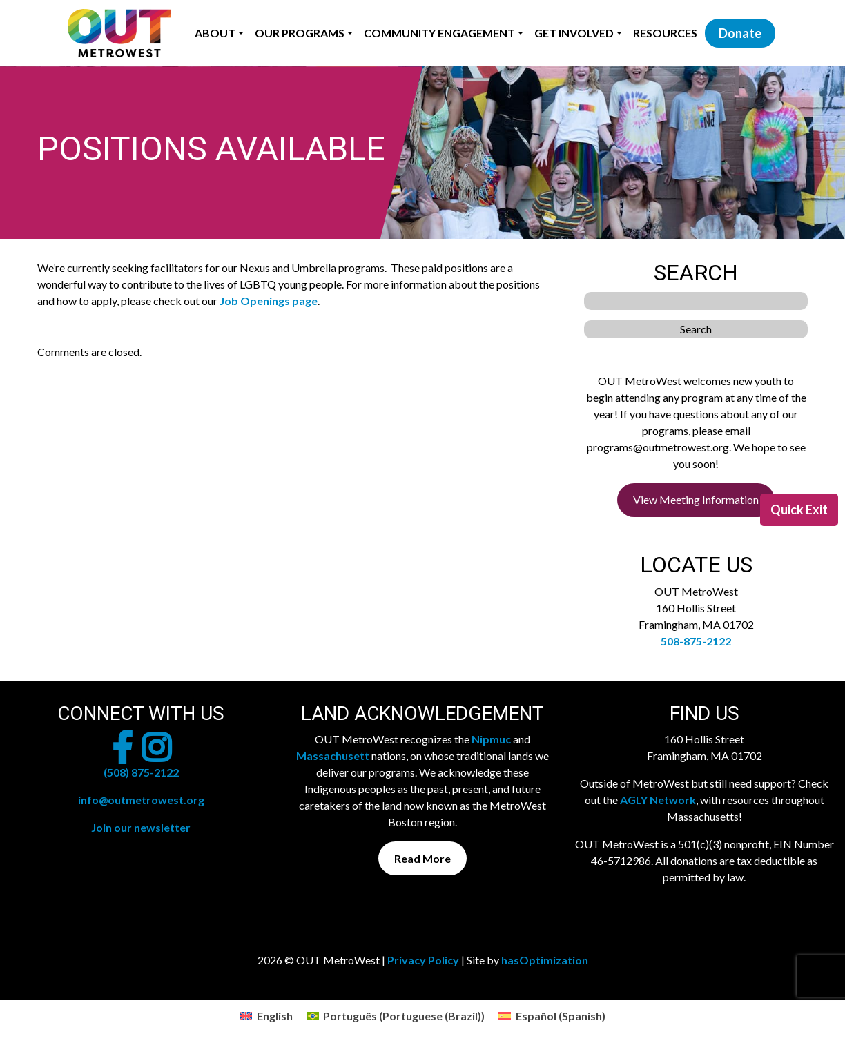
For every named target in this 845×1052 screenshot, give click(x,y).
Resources (665, 32)
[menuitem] (266, 1016)
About (215, 32)
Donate (740, 33)
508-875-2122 (696, 640)
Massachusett (332, 755)
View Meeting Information (696, 499)
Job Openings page (269, 300)
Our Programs (299, 32)
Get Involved (574, 32)
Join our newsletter (141, 827)
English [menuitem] (275, 1015)
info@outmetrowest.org (141, 799)
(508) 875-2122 (141, 772)
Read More (422, 858)
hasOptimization (544, 959)
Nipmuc (491, 739)
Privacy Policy (423, 959)
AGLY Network (658, 799)
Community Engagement (439, 32)
